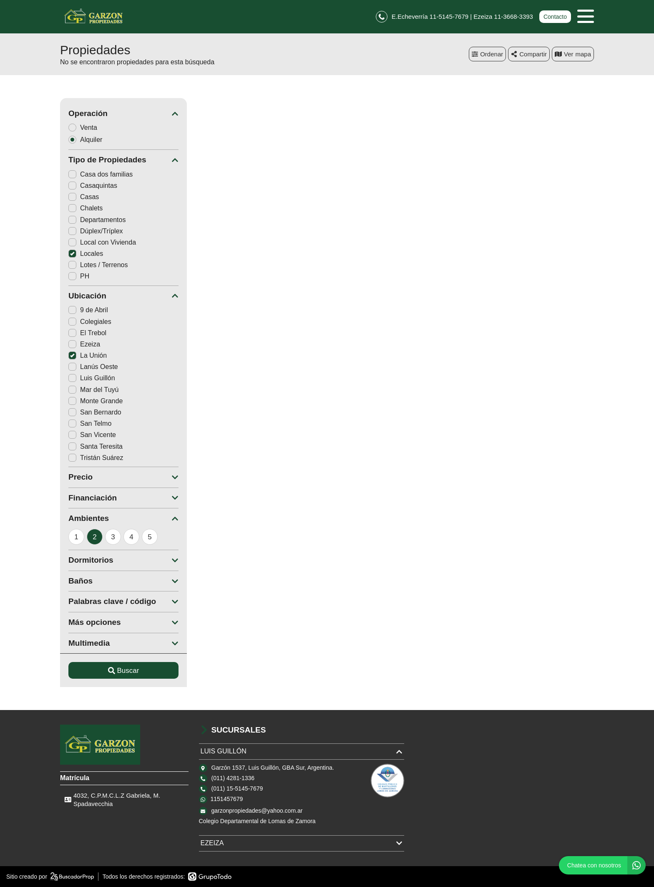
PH (78, 276)
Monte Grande (95, 401)
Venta (85, 127)
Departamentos (97, 220)
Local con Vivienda (102, 242)
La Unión (87, 355)
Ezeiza (84, 344)
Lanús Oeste (93, 367)
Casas (83, 197)
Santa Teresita (95, 446)
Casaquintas (92, 186)
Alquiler (88, 140)
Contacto (555, 16)
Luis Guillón (91, 378)
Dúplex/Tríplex (95, 231)
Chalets (85, 208)
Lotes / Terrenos (98, 265)
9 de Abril (88, 310)
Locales (85, 254)
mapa (573, 54)
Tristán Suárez (95, 458)
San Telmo (89, 423)
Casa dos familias (100, 174)
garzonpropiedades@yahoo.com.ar (257, 810)
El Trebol (87, 333)
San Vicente (92, 435)
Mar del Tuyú (93, 390)
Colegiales (89, 322)
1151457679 (227, 799)
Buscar (123, 671)
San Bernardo (94, 412)
